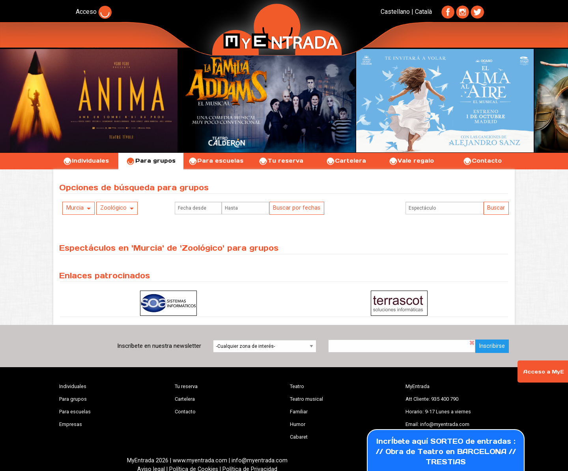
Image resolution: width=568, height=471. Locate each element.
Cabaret (299, 437)
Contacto (482, 160)
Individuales (86, 160)
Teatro (297, 386)
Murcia (75, 208)
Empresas (70, 424)
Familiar (299, 412)
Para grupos (151, 160)
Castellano (395, 11)
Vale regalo (411, 160)
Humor (297, 424)
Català (423, 11)
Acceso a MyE (543, 371)
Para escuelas (215, 160)
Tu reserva (280, 160)
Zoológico (113, 208)
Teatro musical (306, 399)
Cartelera (346, 160)
